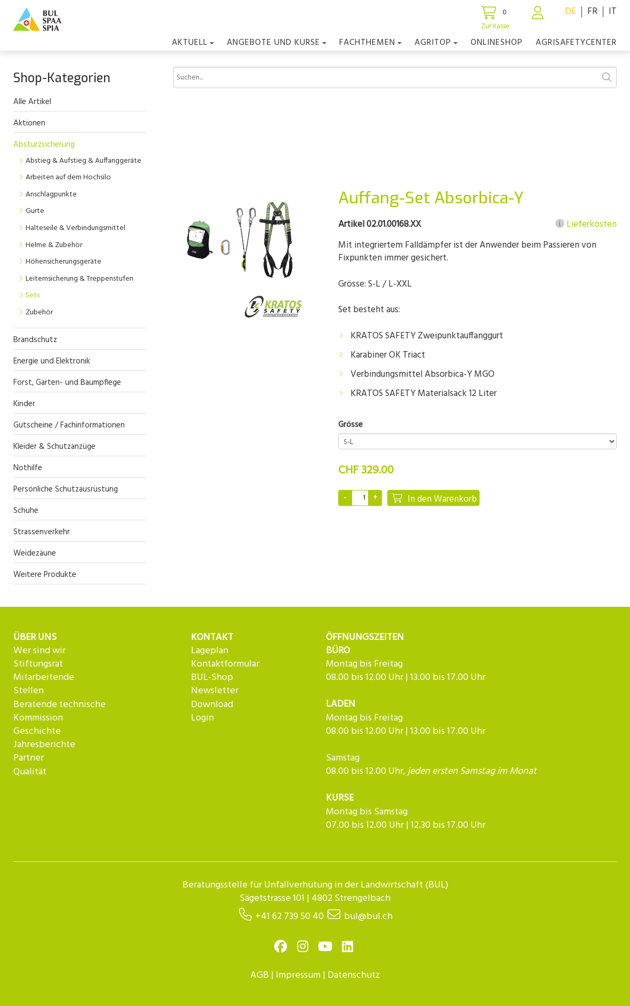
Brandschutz (35, 340)
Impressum (298, 975)
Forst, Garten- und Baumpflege (67, 382)
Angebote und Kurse (276, 43)
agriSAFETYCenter (576, 43)
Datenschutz (354, 975)
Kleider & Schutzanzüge (54, 446)
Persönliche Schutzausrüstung (65, 489)
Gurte (35, 211)
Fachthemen (370, 43)
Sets (32, 295)
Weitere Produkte (44, 574)
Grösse (350, 425)
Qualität (29, 772)
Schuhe (25, 510)
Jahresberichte (44, 744)
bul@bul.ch (368, 916)
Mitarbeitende (43, 677)
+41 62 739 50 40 (290, 916)
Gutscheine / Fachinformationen (69, 425)
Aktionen (29, 123)
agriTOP (436, 43)
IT (613, 11)
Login (202, 718)
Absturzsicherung (44, 144)
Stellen (28, 691)
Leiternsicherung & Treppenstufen (79, 279)
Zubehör (39, 312)
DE (570, 11)
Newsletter (214, 691)
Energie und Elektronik (51, 361)
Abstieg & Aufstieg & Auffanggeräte (83, 161)
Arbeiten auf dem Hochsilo (68, 177)
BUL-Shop (212, 677)
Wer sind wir (39, 651)
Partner (28, 758)
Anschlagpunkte (51, 194)
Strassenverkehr (41, 532)
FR (592, 11)
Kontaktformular (225, 664)
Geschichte (37, 731)
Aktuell (193, 43)
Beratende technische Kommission (59, 711)
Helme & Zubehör (54, 245)
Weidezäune (34, 553)
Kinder (24, 404)
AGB (259, 975)
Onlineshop (496, 43)
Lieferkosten (586, 224)
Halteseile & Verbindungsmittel (75, 228)
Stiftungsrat (38, 664)
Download (212, 704)
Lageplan (209, 651)
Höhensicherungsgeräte (63, 262)
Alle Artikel (32, 102)
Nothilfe (27, 468)
